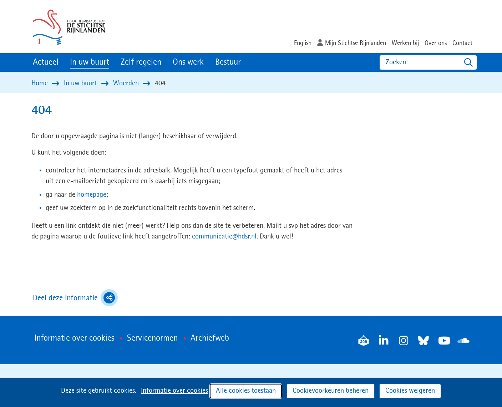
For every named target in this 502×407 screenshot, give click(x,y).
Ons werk (188, 62)
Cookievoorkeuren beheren (331, 391)
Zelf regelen (141, 62)
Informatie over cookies (174, 391)
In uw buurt (89, 62)
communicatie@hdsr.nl (224, 236)
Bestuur (228, 62)
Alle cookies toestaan (246, 391)
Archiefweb (210, 338)
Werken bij (405, 43)
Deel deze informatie (75, 297)
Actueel (46, 62)
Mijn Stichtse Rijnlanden (355, 43)
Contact (462, 43)
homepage (91, 195)
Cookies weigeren (410, 391)
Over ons (436, 43)
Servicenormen (152, 338)
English (302, 43)
